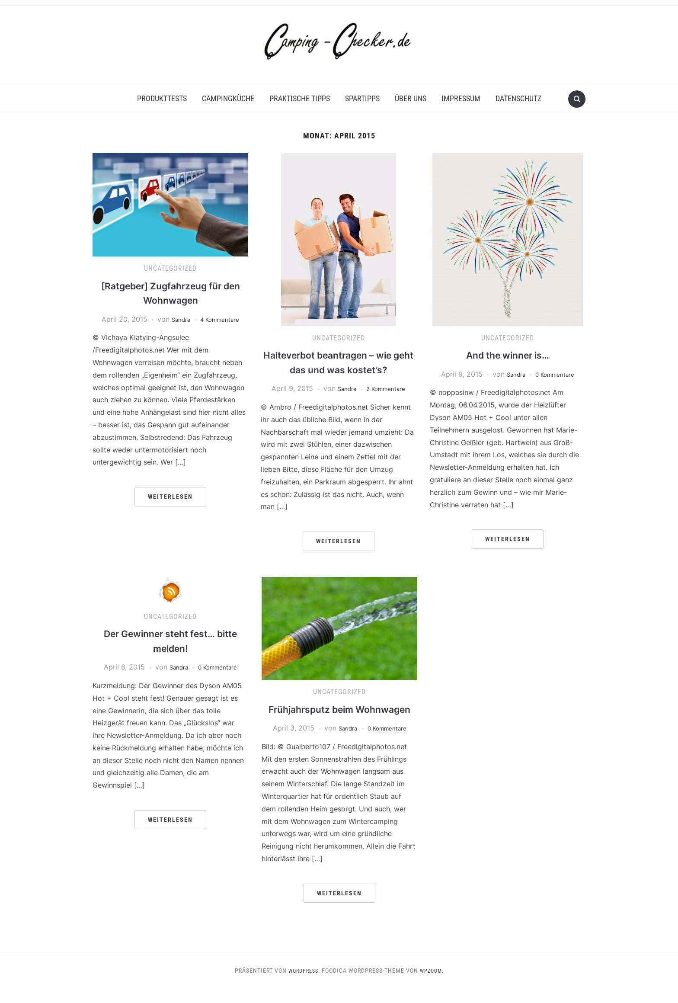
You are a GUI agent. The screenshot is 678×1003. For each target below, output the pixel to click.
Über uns (410, 98)
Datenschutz (518, 98)
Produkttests (162, 98)
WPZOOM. (434, 985)
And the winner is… (508, 355)
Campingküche (228, 98)
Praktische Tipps (299, 98)
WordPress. (302, 985)
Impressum (460, 98)
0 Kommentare (557, 374)
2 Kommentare (388, 388)
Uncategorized (170, 268)
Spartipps (362, 98)
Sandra (176, 319)
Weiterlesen (170, 496)
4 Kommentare (222, 319)
